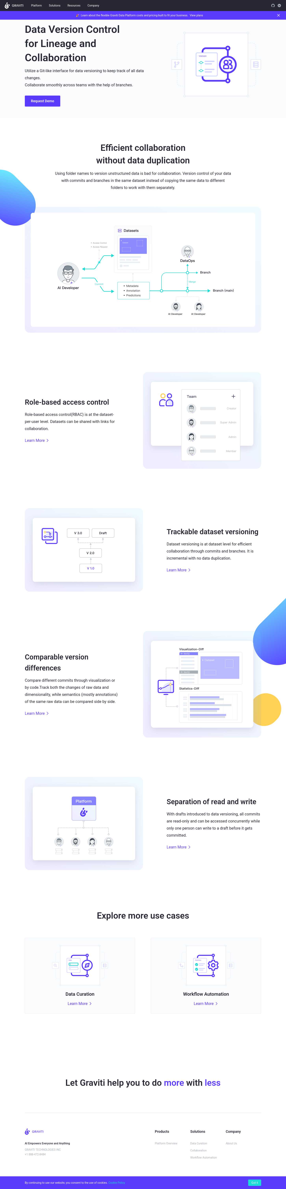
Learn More (37, 440)
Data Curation (198, 1143)
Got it (254, 1182)
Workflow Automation (203, 1157)
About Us (231, 1143)
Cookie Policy (117, 1182)
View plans (196, 15)
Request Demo (42, 101)
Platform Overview (166, 1143)
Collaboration (198, 1150)
